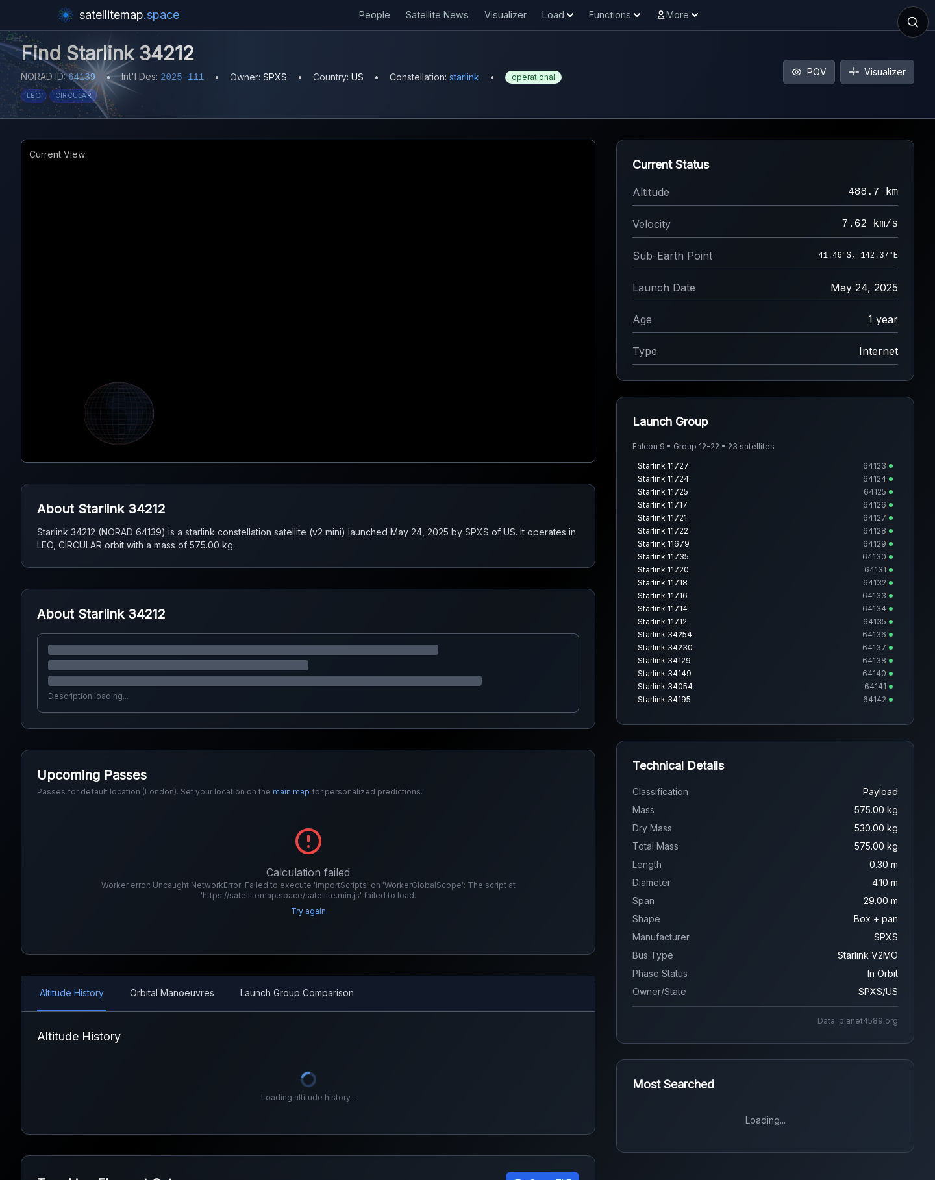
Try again (308, 911)
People (374, 14)
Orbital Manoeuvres (172, 992)
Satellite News (437, 14)
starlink (464, 76)
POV (809, 71)
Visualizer (505, 14)
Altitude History (72, 992)
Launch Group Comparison (297, 992)
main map (291, 791)
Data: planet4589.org (857, 1021)
